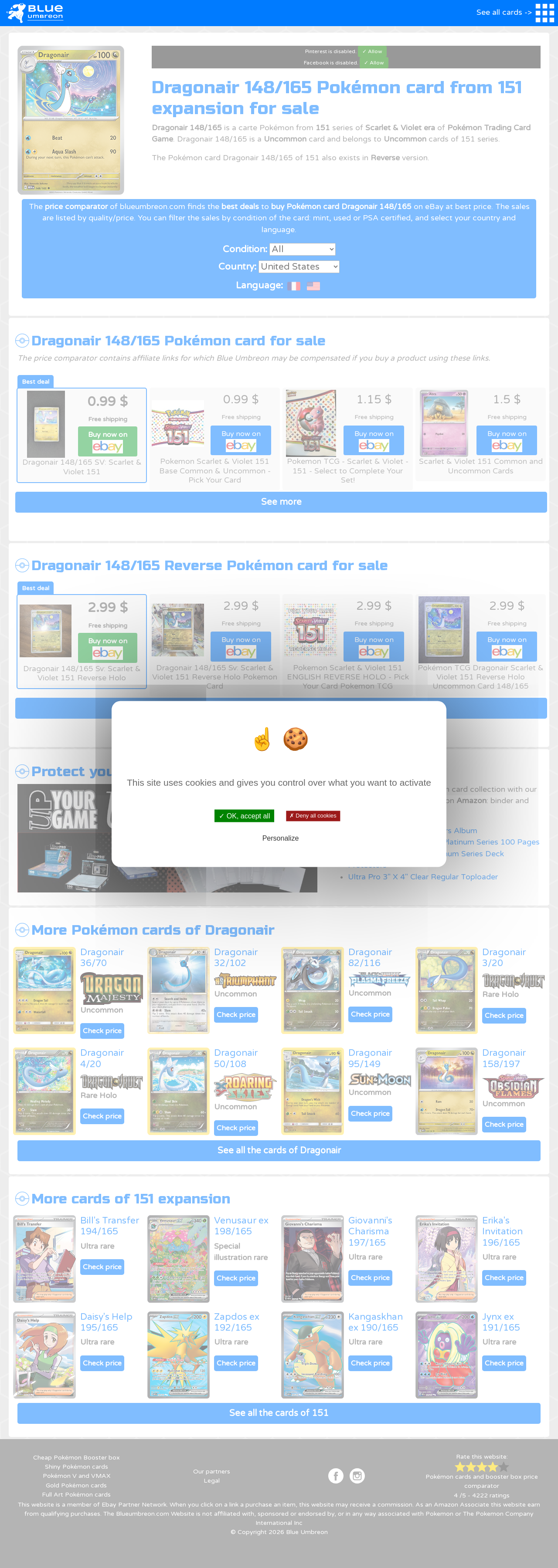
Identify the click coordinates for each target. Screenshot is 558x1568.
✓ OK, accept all (244, 816)
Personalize (280, 837)
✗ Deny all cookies (312, 816)
